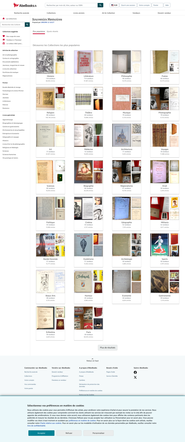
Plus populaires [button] (39, 31)
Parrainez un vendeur (59, 380)
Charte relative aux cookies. (51, 423)
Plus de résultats (107, 347)
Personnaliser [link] (98, 433)
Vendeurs (136, 13)
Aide (167, 5)
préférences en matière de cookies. (82, 420)
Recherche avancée (21, 13)
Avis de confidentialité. (36, 426)
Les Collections (9, 19)
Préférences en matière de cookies (90, 390)
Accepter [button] (41, 433)
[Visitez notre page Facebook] (135, 372)
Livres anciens (78, 13)
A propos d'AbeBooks (86, 372)
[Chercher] (100, 5)
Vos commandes (30, 384)
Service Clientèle (112, 376)
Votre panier (28, 388)
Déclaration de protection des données (89, 385)
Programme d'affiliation (60, 376)
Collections (51, 13)
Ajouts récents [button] (52, 31)
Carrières (82, 380)
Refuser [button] (69, 433)
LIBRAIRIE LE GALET (47, 22)
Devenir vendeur (164, 13)
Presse (81, 376)
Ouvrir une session (128, 5)
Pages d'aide (110, 372)
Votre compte (144, 5)
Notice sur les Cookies (86, 395)
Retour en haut (93, 361)
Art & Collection (108, 13)
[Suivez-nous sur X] (135, 377)
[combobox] (71, 5)
